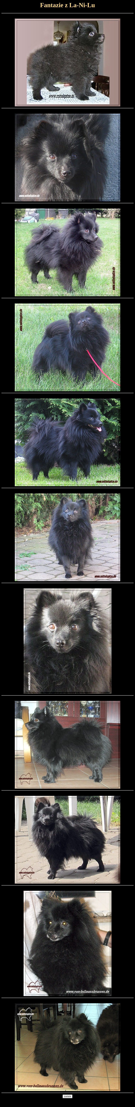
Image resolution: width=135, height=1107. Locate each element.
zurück (67, 1096)
